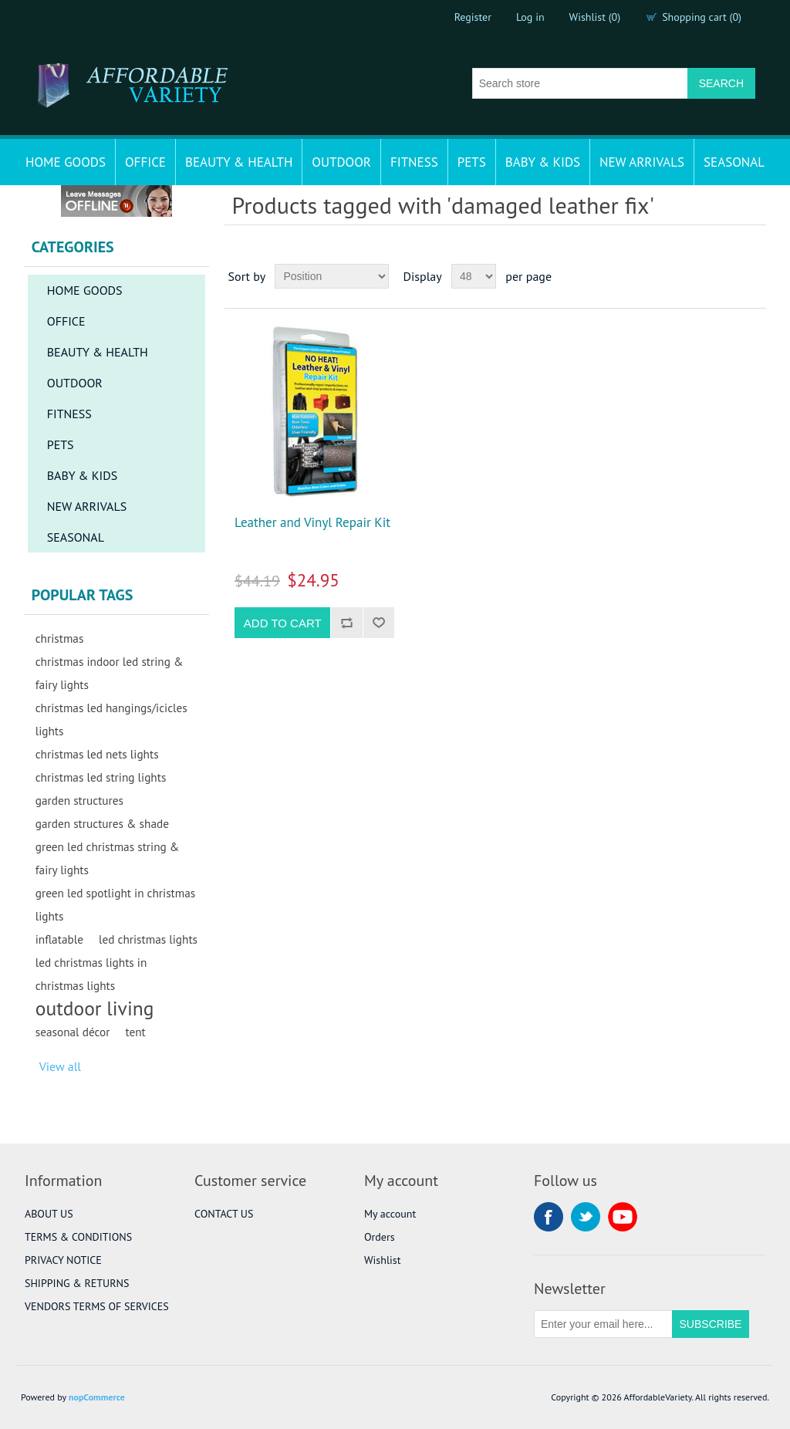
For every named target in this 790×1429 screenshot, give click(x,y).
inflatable (59, 939)
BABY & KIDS (542, 162)
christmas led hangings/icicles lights (111, 719)
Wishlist (382, 1260)
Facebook (548, 1216)
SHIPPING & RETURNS (77, 1283)
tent (135, 1031)
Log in (530, 17)
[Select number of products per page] (473, 276)
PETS (471, 162)
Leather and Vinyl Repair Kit (312, 522)
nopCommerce (97, 1397)
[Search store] (580, 83)
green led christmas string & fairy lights (107, 858)
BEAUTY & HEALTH (238, 162)
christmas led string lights (101, 777)
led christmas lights (148, 939)
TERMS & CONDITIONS (78, 1237)
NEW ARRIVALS (641, 162)
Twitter (585, 1216)
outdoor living (94, 1008)
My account (390, 1214)
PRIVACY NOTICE (63, 1260)
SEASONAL (734, 162)
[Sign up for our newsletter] (603, 1324)
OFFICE (145, 162)
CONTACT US (223, 1214)
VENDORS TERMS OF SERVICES (97, 1306)
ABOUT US (49, 1214)
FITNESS (414, 162)
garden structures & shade (102, 823)
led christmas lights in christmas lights (91, 973)
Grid (725, 276)
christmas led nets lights (97, 754)
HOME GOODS (65, 162)
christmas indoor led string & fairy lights (109, 673)
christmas (59, 638)
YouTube (622, 1216)
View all (60, 1066)
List (753, 276)
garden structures (79, 800)
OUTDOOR (341, 162)
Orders (379, 1237)
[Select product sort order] (332, 276)
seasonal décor (72, 1031)
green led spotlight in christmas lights (115, 904)
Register (472, 17)
